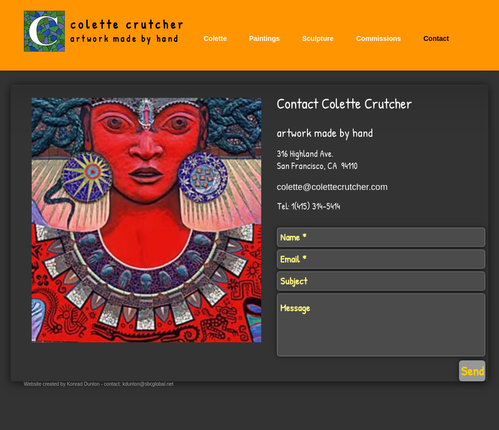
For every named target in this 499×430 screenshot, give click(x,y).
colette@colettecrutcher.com (332, 187)
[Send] (472, 370)
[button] (264, 38)
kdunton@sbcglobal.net (147, 384)
